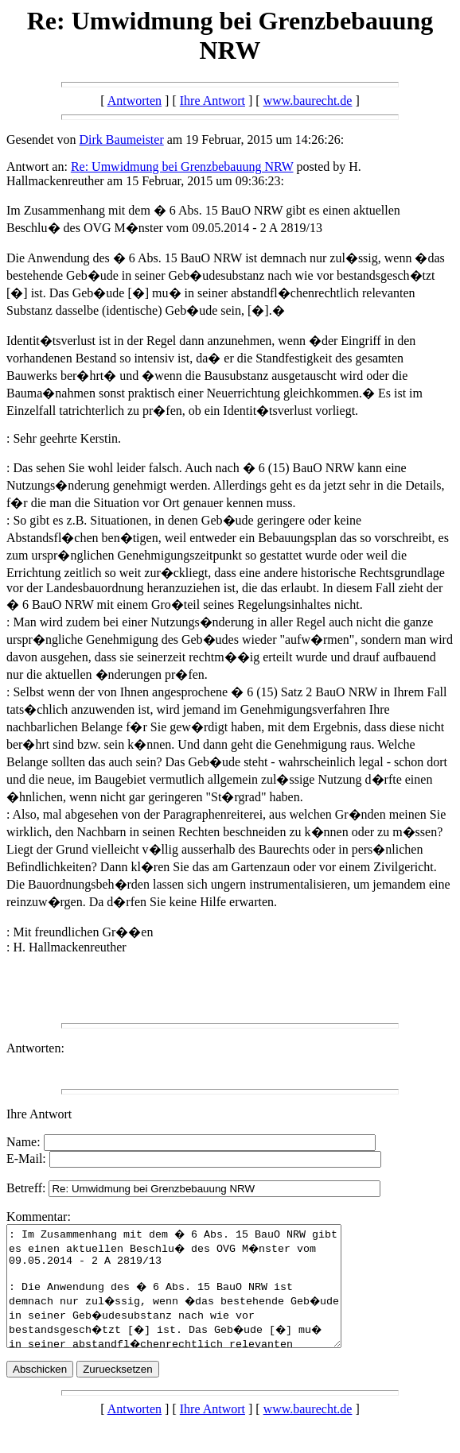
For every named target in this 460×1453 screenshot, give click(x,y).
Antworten (134, 100)
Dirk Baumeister (122, 139)
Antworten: (35, 1048)
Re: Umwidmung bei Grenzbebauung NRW (182, 166)
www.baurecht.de (308, 100)
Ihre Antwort (212, 100)
